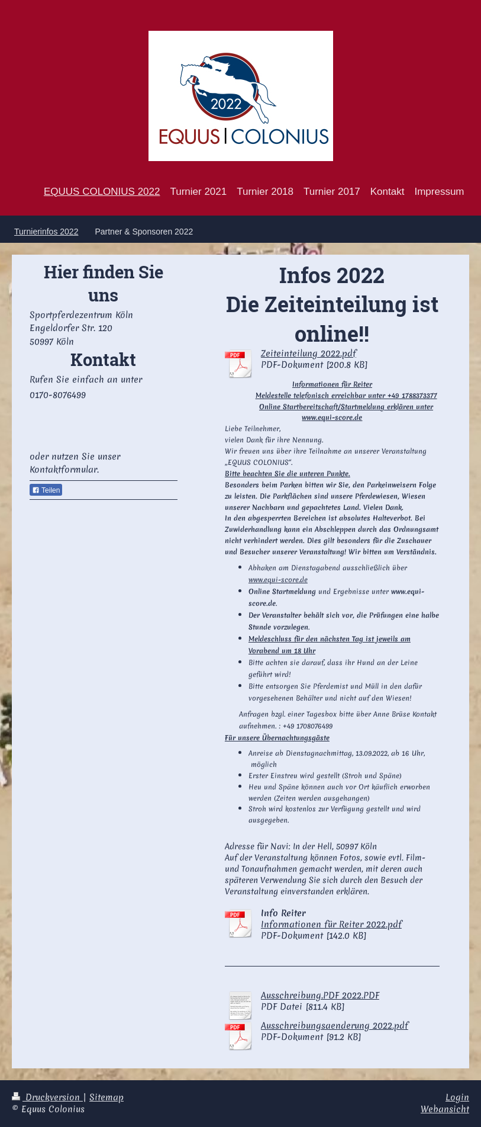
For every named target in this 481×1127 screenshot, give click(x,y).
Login (457, 1097)
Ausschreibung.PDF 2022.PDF (320, 995)
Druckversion (47, 1097)
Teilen (46, 490)
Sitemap (106, 1097)
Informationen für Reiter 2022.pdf (331, 924)
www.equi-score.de (278, 580)
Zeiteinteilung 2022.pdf (308, 353)
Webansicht (445, 1109)
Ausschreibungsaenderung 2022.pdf (334, 1026)
